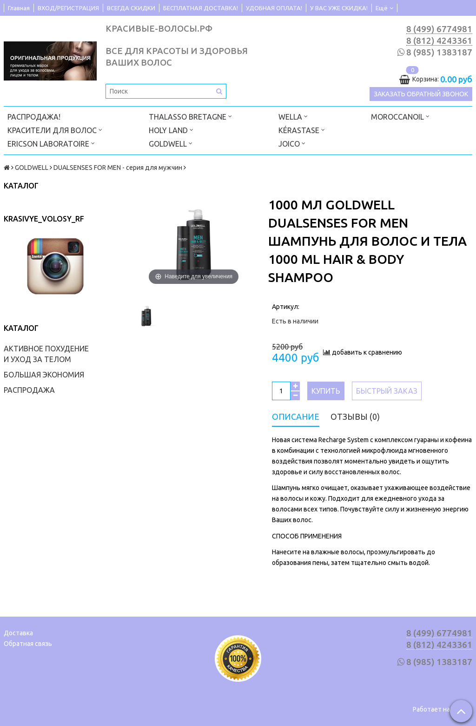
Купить (325, 391)
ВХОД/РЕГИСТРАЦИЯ (68, 8)
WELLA (293, 116)
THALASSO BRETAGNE (190, 116)
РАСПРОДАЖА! (33, 117)
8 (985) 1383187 (439, 52)
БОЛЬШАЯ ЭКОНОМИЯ (44, 374)
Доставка (18, 633)
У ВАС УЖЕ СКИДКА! (339, 8)
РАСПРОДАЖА (29, 390)
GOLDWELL (170, 143)
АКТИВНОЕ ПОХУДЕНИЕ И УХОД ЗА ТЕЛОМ (46, 353)
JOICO (291, 143)
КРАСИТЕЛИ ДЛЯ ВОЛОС (54, 129)
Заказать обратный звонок (421, 94)
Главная (19, 8)
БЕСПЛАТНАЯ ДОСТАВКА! (200, 8)
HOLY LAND (171, 129)
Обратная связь (28, 643)
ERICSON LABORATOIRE (51, 143)
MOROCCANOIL (400, 116)
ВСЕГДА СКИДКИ (131, 8)
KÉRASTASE (301, 129)
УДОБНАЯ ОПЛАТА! (274, 8)
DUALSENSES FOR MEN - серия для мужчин (117, 167)
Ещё (384, 8)
